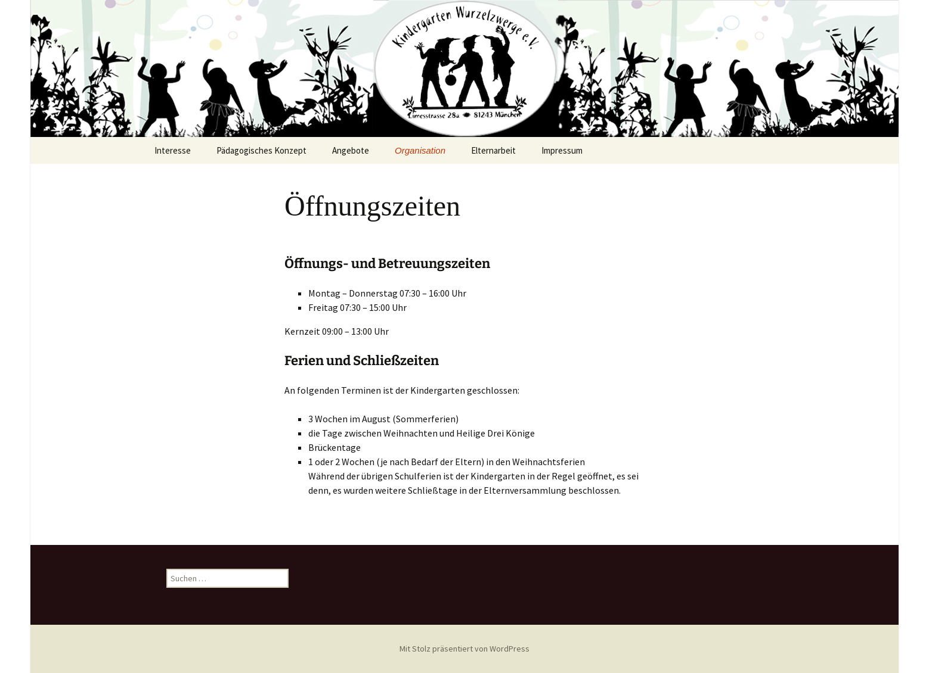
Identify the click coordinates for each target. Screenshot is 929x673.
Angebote (350, 150)
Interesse (172, 150)
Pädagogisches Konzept (261, 150)
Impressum (562, 150)
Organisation (420, 150)
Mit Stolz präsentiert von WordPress (464, 648)
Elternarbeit (493, 150)
